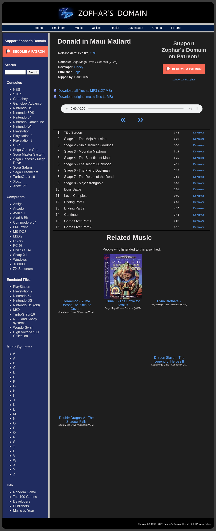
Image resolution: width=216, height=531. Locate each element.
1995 (93, 53)
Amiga (18, 204)
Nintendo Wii (22, 126)
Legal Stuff (188, 524)
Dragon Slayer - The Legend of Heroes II (169, 359)
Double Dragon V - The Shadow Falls (76, 419)
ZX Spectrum (23, 269)
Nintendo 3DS (23, 113)
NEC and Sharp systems (25, 321)
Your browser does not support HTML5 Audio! (131, 107)
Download (198, 132)
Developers (21, 501)
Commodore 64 (24, 222)
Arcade (18, 208)
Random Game (24, 492)
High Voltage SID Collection (26, 334)
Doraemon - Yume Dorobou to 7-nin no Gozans (76, 305)
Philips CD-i (22, 250)
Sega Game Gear (26, 150)
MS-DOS (20, 231)
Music (79, 27)
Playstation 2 (22, 136)
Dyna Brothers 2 (169, 301)
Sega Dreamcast (25, 172)
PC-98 (18, 245)
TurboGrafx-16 (24, 177)
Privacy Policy (203, 524)
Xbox (17, 181)
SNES (17, 94)
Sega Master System (29, 154)
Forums (176, 27)
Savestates (135, 27)
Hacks (115, 27)
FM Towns (20, 227)
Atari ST (19, 213)
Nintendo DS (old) (26, 305)
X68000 (19, 264)
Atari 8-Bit (20, 218)
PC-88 (18, 241)
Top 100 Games (25, 497)
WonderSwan (23, 327)
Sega (76, 72)
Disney (78, 67)
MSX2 (17, 236)
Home (39, 27)
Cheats (157, 27)
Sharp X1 (20, 255)
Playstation (21, 131)
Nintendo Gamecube (28, 122)
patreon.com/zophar (184, 79)
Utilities (96, 27)
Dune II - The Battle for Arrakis (123, 303)
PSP (16, 145)
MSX (16, 310)
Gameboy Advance (27, 103)
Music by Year (23, 510)
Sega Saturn (22, 167)
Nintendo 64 (22, 117)
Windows (20, 259)
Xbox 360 (20, 186)
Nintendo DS (22, 108)
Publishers (21, 506)
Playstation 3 (22, 140)
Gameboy (20, 99)
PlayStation (21, 286)
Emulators (58, 27)
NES (16, 89)
